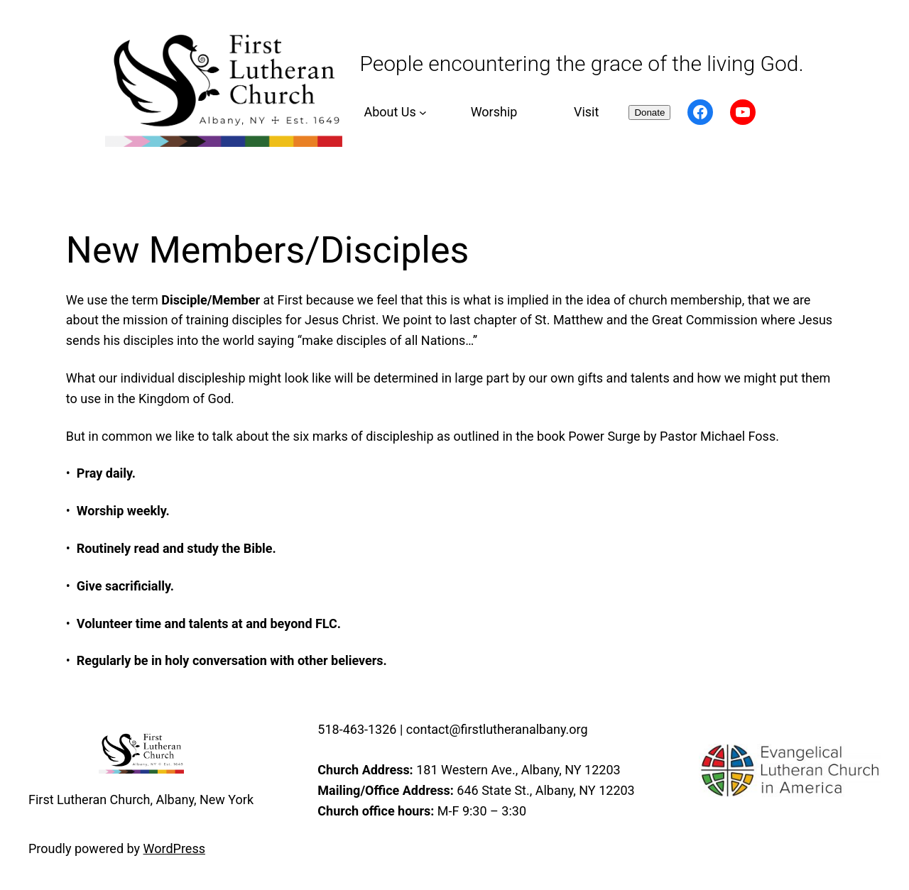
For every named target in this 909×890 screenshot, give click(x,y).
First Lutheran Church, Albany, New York (141, 799)
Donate (649, 112)
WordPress (174, 848)
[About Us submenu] (393, 112)
